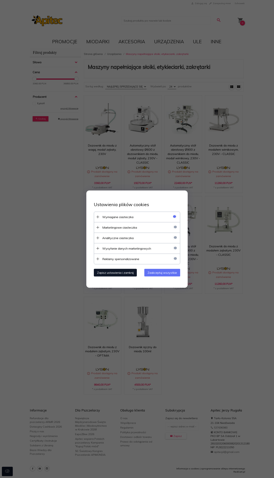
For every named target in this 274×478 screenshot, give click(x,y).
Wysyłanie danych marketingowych (126, 248)
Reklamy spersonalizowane (120, 259)
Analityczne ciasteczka (118, 238)
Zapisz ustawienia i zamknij (115, 272)
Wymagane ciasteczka (117, 217)
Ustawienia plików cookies (121, 204)
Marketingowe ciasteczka (119, 227)
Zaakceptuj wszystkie (162, 272)
